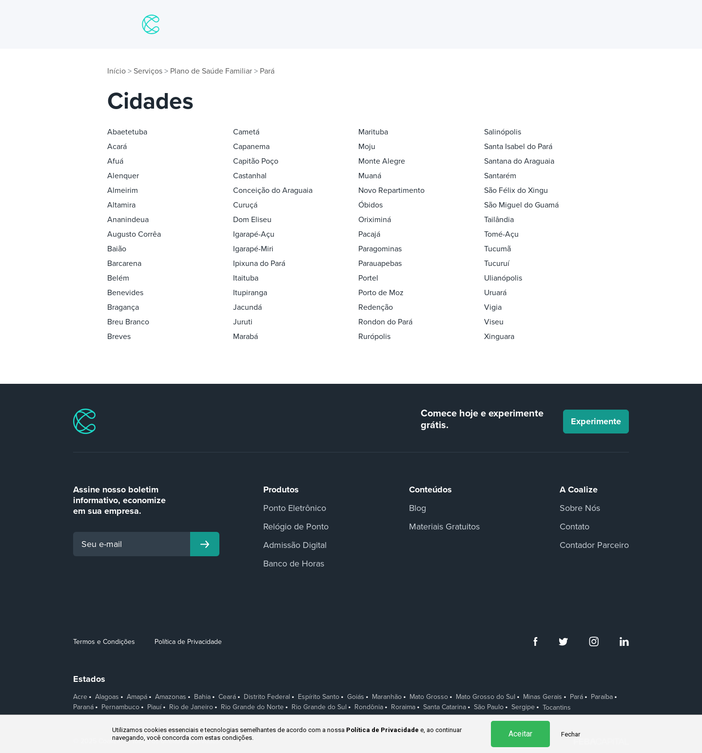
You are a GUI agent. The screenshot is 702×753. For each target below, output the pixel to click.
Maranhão (387, 697)
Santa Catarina (444, 707)
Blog (417, 508)
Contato (574, 526)
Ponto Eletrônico (294, 508)
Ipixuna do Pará (259, 263)
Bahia (202, 697)
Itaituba (245, 278)
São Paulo (489, 707)
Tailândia (499, 220)
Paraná (83, 707)
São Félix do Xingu (516, 190)
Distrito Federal (267, 697)
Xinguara (499, 336)
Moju (366, 146)
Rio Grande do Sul (319, 707)
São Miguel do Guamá (521, 205)
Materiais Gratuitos (444, 526)
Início (116, 71)
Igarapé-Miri (253, 249)
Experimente (596, 421)
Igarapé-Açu (253, 234)
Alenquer (123, 176)
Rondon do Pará (385, 322)
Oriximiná (374, 220)
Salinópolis (502, 132)
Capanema (251, 146)
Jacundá (247, 307)
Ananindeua (128, 220)
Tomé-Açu (501, 234)
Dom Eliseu (252, 220)
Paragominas (380, 249)
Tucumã (497, 249)
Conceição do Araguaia (272, 190)
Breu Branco (128, 322)
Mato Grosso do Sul (485, 697)
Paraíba (602, 697)
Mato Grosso (429, 697)
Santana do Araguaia (519, 161)
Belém (118, 278)
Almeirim (122, 190)
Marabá (245, 336)
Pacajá (369, 234)
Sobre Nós (580, 508)
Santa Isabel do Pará (518, 146)
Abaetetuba (127, 132)
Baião (116, 249)
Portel (368, 278)
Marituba (373, 132)
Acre (80, 697)
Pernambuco (120, 707)
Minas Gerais (542, 697)
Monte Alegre (381, 161)
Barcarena (124, 263)
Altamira (121, 205)
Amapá (137, 697)
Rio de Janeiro (191, 707)
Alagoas (107, 697)
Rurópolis (374, 336)
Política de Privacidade (188, 642)
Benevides (125, 293)
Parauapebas (380, 263)
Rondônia (368, 707)
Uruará (495, 293)
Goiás (355, 697)
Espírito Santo (318, 697)
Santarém (500, 176)
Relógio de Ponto (296, 526)
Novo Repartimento (391, 190)
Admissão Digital (295, 545)
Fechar (570, 734)
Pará (267, 71)
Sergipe (523, 707)
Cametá (246, 132)
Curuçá (245, 205)
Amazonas (170, 697)
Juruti (243, 322)
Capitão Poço (255, 161)
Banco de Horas (293, 563)
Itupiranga (250, 293)
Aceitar (520, 733)
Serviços (148, 71)
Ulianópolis (503, 278)
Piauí (154, 707)
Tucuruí (496, 263)
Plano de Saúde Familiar (211, 71)
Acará (117, 146)
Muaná (369, 176)
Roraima (403, 707)
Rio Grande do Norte (252, 707)
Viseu (494, 322)
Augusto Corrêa (134, 234)
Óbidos (370, 205)
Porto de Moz (381, 293)
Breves (119, 336)
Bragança (123, 307)
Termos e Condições (104, 642)
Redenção (375, 307)
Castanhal (250, 176)
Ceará (227, 697)
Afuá (115, 161)
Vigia (493, 307)
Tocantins (557, 707)
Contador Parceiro (594, 545)
